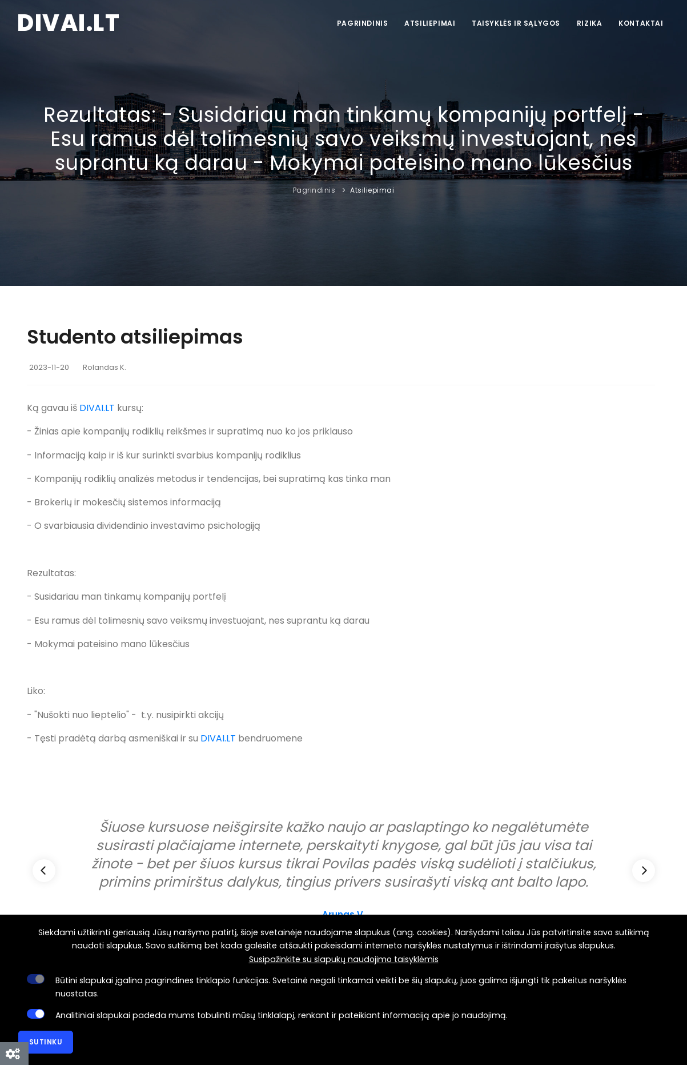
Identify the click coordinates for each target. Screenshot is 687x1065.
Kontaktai (640, 23)
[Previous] (44, 870)
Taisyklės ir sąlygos (514, 23)
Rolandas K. (104, 367)
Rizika (588, 23)
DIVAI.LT (97, 407)
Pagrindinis (359, 23)
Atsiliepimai (427, 23)
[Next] (643, 870)
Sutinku (46, 1042)
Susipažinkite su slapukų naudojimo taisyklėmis (344, 959)
